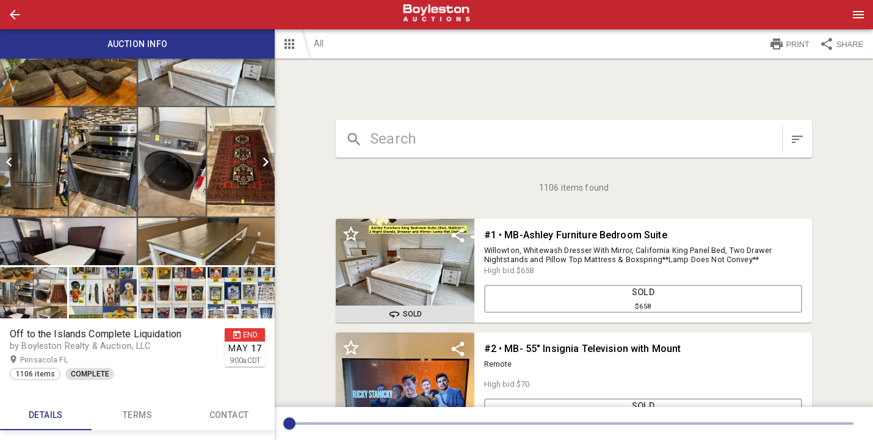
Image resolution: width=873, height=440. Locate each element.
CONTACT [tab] (229, 415)
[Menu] (858, 14)
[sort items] (797, 139)
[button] (14, 14)
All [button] (319, 43)
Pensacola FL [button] (56, 359)
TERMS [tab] (137, 415)
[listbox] (137, 162)
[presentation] (436, 15)
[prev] (9, 162)
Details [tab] (46, 415)
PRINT (789, 44)
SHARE (841, 44)
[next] (265, 162)
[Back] (14, 14)
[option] (137, 162)
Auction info (137, 44)
